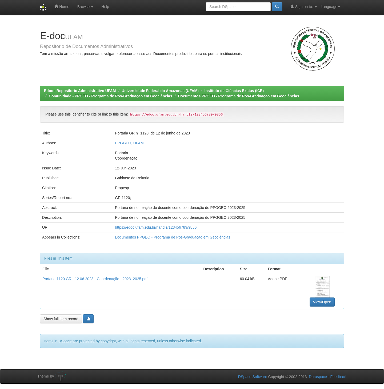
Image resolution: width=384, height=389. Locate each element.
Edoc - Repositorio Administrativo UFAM (80, 91)
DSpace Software (252, 377)
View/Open (322, 302)
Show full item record (60, 319)
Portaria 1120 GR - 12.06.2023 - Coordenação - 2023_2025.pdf (94, 279)
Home (61, 6)
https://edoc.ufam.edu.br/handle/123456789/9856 (156, 227)
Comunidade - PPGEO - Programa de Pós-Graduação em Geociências (110, 96)
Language (330, 7)
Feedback (338, 377)
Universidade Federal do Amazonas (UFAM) (160, 91)
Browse (85, 7)
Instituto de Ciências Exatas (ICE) (234, 91)
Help (105, 7)
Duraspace (318, 377)
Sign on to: (303, 6)
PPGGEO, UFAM (129, 143)
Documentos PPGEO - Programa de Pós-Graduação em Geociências (238, 96)
